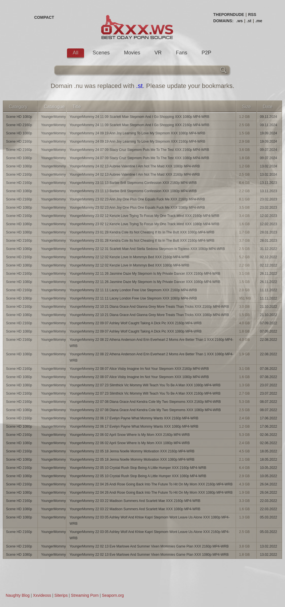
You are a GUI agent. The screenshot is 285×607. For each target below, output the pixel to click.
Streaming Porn (85, 595)
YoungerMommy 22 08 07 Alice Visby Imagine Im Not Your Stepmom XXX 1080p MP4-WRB (139, 377)
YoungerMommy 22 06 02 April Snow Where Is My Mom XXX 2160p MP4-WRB (130, 435)
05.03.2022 (268, 517)
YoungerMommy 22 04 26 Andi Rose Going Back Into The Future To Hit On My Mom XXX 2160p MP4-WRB (151, 484)
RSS (252, 14)
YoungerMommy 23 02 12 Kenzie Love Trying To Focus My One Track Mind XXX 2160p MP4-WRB (144, 216)
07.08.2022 (268, 369)
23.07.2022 (268, 385)
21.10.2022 (268, 307)
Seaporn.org (113, 595)
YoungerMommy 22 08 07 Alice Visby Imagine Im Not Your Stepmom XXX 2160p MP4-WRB (139, 369)
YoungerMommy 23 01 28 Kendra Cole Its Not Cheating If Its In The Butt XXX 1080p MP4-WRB (142, 232)
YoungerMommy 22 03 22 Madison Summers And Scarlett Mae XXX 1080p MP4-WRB (135, 509)
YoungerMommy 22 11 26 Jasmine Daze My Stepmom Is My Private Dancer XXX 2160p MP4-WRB (145, 274)
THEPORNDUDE (228, 14)
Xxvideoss (42, 595)
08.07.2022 (268, 402)
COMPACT (44, 17)
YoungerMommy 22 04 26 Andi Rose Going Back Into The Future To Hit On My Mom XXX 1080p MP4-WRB (151, 493)
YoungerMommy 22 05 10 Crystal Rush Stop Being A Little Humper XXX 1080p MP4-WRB (138, 476)
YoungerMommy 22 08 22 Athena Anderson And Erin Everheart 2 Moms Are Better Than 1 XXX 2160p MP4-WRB (151, 343)
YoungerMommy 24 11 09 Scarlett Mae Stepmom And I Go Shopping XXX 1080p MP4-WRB (139, 117)
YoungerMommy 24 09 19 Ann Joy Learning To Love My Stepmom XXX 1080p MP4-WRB (137, 133)
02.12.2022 (268, 257)
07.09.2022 (268, 323)
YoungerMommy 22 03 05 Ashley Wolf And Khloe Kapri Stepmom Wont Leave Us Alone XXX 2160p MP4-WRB (149, 535)
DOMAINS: (223, 21)
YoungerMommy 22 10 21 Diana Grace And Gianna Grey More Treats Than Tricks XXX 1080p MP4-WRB (149, 315)
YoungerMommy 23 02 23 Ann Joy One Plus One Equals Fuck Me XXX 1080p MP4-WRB (137, 208)
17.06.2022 (268, 418)
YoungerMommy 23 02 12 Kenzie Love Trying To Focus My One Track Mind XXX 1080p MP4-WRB (144, 224)
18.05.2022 (268, 451)
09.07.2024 (268, 150)
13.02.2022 (268, 546)
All (75, 53)
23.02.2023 (268, 199)
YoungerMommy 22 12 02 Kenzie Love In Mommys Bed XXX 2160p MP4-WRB (129, 257)
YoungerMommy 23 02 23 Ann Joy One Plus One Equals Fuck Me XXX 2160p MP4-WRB (137, 199)
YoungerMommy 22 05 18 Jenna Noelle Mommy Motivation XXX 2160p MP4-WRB (132, 451)
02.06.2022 (268, 435)
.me (258, 21)
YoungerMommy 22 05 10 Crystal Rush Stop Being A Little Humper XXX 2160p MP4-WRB (138, 468)
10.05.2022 (268, 468)
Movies (132, 53)
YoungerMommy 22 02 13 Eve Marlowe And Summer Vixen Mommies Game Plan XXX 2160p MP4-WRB (149, 546)
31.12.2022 (268, 249)
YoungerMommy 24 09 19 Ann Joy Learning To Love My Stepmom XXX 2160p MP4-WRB (137, 141)
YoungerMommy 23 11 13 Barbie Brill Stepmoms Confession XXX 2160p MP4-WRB (133, 183)
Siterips (61, 595)
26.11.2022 (268, 274)
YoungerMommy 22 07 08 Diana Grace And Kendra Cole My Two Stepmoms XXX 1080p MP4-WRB (145, 410)
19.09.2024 (268, 133)
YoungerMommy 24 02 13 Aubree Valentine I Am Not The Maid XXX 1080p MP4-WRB (135, 166)
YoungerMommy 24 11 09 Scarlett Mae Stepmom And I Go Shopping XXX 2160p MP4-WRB (139, 125)
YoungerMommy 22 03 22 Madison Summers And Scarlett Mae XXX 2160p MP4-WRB (135, 501)
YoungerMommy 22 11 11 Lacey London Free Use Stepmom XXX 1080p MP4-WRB (133, 298)
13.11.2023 (268, 183)
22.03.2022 (268, 501)
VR (158, 53)
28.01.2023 (268, 232)
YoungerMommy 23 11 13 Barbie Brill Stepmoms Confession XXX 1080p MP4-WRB (133, 191)
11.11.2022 (268, 290)
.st (249, 21)
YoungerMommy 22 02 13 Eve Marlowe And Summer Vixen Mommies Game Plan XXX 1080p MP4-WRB (149, 555)
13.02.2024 (268, 166)
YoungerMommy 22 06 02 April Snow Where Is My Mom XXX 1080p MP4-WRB (130, 443)
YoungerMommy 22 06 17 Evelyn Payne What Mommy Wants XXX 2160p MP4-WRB (134, 418)
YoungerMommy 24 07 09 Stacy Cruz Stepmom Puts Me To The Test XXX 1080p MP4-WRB (139, 158)
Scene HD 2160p (19, 125)
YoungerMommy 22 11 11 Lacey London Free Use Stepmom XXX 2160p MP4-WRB (133, 290)
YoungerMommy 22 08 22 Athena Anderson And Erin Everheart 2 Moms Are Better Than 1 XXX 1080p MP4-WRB (151, 357)
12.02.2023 (268, 216)
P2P (206, 53)
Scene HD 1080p (19, 117)
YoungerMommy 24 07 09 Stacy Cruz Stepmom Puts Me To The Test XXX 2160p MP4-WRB (139, 150)
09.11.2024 (268, 117)
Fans (181, 53)
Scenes (101, 53)
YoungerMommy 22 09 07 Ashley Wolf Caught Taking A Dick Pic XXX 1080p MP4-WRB (135, 331)
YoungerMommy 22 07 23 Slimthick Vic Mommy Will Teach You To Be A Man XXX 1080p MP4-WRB (145, 385)
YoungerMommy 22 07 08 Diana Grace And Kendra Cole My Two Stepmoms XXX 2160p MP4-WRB (145, 402)
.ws (239, 21)
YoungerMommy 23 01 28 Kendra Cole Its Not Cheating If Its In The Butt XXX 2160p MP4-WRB (142, 241)
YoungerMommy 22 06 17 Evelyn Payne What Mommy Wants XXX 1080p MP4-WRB (134, 426)
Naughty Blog (18, 595)
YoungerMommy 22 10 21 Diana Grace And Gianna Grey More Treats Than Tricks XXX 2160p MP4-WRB (149, 307)
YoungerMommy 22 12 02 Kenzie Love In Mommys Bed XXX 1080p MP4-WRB (129, 265)
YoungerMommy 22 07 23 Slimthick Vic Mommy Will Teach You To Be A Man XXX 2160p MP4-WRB (145, 393)
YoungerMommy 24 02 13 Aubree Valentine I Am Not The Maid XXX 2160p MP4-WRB (135, 175)
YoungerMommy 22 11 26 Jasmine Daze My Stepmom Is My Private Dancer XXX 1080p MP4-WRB (145, 282)
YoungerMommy (53, 117)
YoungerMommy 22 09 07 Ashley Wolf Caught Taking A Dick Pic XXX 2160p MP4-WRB (135, 323)
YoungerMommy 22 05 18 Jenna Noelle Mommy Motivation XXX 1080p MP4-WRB (132, 460)
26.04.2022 (268, 484)
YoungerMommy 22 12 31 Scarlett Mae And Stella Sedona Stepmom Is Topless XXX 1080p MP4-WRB (147, 249)
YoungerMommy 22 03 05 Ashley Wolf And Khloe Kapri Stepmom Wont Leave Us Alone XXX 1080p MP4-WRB (149, 520)
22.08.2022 (268, 340)
